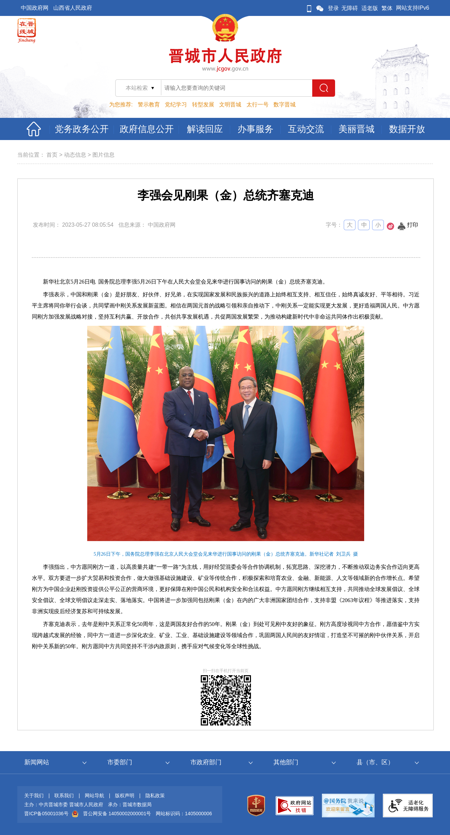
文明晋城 (230, 104)
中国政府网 (34, 8)
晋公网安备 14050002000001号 (117, 813)
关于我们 (34, 795)
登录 (333, 8)
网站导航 (94, 795)
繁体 (387, 8)
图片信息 (103, 155)
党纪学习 (176, 104)
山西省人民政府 (72, 8)
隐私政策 (155, 795)
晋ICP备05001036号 (46, 813)
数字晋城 (284, 104)
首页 (51, 155)
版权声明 (124, 795)
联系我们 (64, 795)
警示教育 (149, 104)
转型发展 (203, 104)
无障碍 (349, 8)
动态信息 (75, 155)
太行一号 (257, 104)
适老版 (369, 8)
